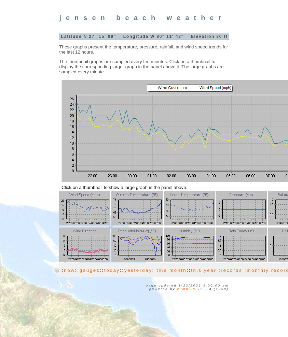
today (112, 270)
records (231, 270)
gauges (90, 270)
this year (203, 270)
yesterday (138, 270)
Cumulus (186, 289)
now (69, 270)
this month (171, 270)
